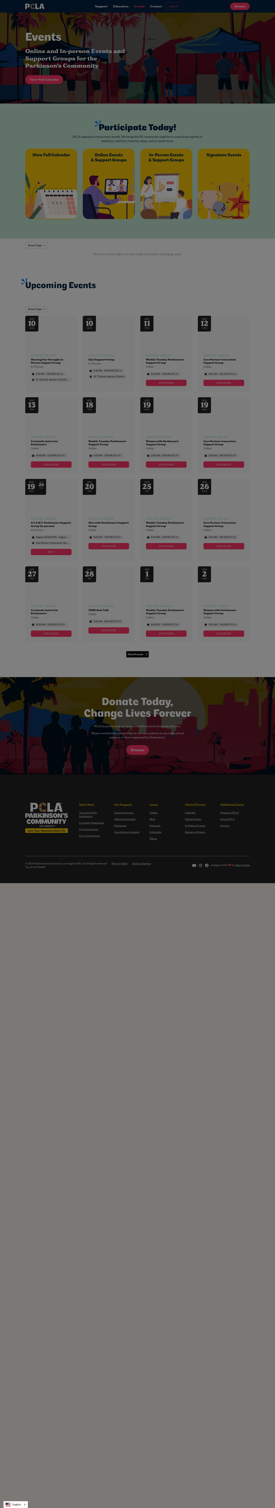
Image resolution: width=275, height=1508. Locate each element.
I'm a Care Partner (89, 835)
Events (139, 6)
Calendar (190, 812)
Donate (239, 6)
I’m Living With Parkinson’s (88, 814)
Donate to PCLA (229, 812)
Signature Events (195, 832)
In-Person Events (195, 825)
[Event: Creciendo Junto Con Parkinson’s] (51, 435)
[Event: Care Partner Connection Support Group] (224, 354)
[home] (48, 6)
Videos (153, 812)
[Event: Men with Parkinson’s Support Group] (109, 520)
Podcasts (155, 825)
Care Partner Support (127, 832)
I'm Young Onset (88, 829)
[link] (166, 383)
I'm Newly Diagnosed (91, 822)
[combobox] (16, 1504)
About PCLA (227, 819)
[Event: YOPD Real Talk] (109, 604)
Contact (156, 6)
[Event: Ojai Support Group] (109, 354)
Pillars (153, 838)
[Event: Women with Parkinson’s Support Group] (166, 435)
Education (121, 6)
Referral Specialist (125, 819)
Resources (120, 825)
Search (173, 6)
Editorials (155, 832)
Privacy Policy (120, 863)
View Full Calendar (44, 79)
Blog (152, 819)
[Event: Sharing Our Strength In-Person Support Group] (51, 354)
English (13, 1505)
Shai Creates (242, 865)
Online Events (193, 819)
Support (101, 6)
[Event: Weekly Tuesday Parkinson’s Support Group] (166, 354)
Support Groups (123, 812)
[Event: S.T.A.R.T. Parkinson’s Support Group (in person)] (51, 520)
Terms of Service (141, 863)
